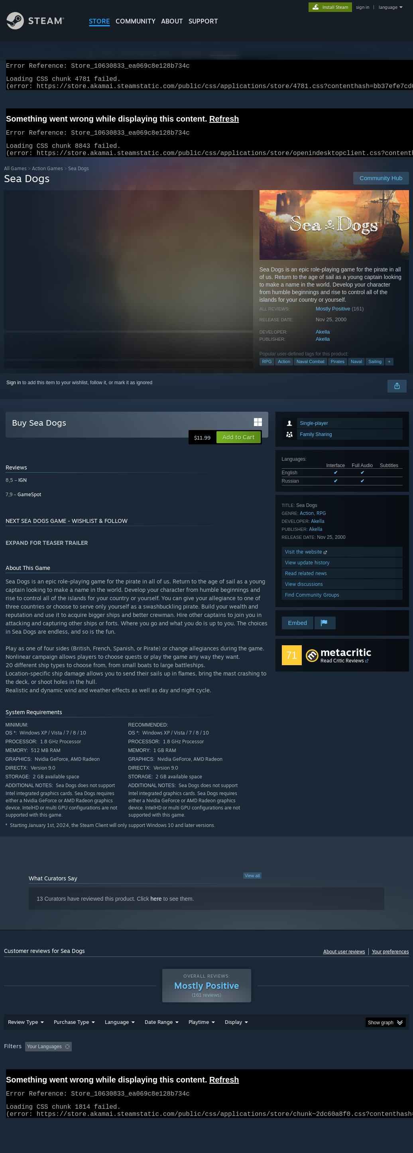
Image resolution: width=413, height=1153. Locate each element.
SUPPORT (203, 21)
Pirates (337, 371)
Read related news (306, 583)
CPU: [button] (351, 1067)
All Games (15, 178)
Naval (356, 371)
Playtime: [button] (186, 1067)
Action (284, 371)
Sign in (13, 392)
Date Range (159, 1042)
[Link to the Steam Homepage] (41, 27)
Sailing (375, 371)
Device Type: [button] (19, 1078)
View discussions (304, 594)
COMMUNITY (135, 21)
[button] (238, 446)
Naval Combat (310, 371)
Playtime (199, 1042)
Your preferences (390, 961)
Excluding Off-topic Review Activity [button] (124, 1067)
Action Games (47, 178)
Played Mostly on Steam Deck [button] (243, 1067)
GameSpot (29, 504)
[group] (206, 1073)
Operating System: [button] (310, 1067)
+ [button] (389, 371)
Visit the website (306, 561)
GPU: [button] (378, 1067)
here (156, 908)
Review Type (23, 1042)
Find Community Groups (312, 604)
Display (233, 1042)
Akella (323, 341)
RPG (267, 371)
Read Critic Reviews (342, 670)
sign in (362, 7)
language (388, 7)
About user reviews (344, 961)
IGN (22, 490)
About (172, 21)
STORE (99, 21)
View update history (307, 572)
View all (252, 885)
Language (117, 1042)
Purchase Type (71, 1042)
